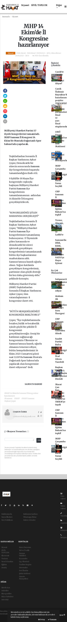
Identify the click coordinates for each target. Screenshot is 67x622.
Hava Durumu (25, 547)
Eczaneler (23, 558)
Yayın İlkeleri (6, 517)
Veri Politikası (7, 520)
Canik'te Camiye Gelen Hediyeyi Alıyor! (59, 78)
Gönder (39, 440)
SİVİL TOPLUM (39, 5)
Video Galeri (63, 506)
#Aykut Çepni (10, 401)
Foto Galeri (63, 496)
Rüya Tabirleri (7, 596)
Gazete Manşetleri (23, 577)
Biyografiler (6, 593)
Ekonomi (5, 555)
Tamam (52, 620)
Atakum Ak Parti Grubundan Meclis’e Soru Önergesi (61, 305)
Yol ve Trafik (24, 550)
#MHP (17, 398)
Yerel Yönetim (7, 561)
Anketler (5, 590)
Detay (41, 620)
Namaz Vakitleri (22, 554)
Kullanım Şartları (30, 514)
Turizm (4, 558)
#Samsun (8, 398)
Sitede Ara (5, 587)
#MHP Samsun (28, 398)
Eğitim (4, 564)
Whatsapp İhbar (30, 517)
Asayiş (4, 567)
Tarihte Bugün (25, 564)
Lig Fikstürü (24, 561)
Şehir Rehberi (24, 573)
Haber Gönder (29, 520)
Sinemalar (23, 567)
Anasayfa (6, 17)
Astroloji (4, 599)
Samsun (35, 166)
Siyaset (25, 5)
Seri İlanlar (23, 570)
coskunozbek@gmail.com (24, 416)
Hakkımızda (6, 514)
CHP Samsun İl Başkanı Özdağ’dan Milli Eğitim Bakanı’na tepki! (60, 203)
